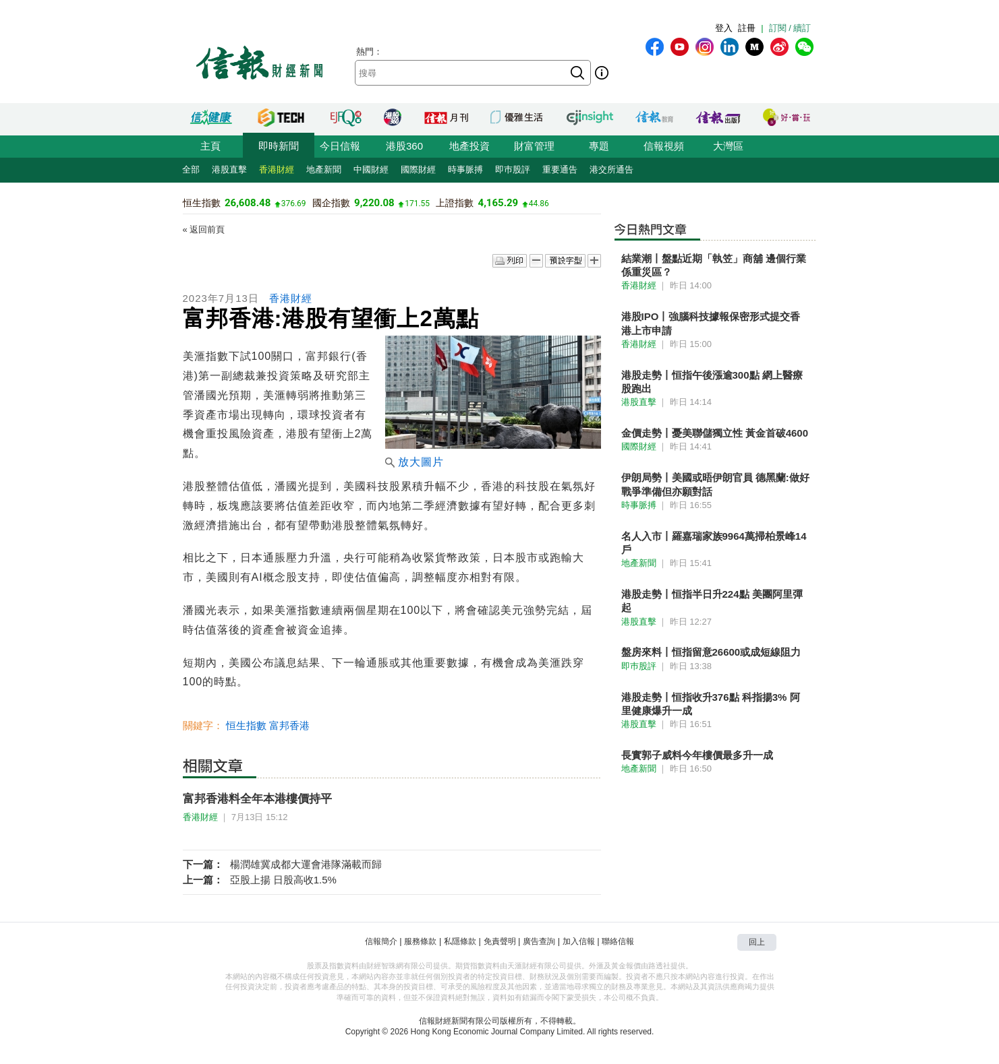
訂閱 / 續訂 (790, 28)
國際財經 (418, 169)
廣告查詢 (539, 941)
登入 (724, 28)
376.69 (293, 203)
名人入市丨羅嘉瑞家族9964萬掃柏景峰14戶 (714, 542)
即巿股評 (512, 169)
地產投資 (469, 146)
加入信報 (579, 941)
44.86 (539, 203)
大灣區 (728, 146)
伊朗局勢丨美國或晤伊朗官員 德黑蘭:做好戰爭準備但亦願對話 (715, 484)
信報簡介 (381, 941)
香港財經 (276, 169)
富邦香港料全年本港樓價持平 (257, 798)
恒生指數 (202, 202)
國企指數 (331, 202)
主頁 (210, 146)
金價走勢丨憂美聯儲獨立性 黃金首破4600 (715, 433)
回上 (757, 942)
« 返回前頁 (204, 229)
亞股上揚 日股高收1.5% (283, 879)
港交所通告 (611, 169)
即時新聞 (278, 146)
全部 (191, 169)
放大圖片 (414, 462)
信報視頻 (664, 146)
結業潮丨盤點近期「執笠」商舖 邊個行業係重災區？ (713, 265)
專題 (599, 146)
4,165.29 (498, 203)
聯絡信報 (618, 941)
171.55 (417, 203)
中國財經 (371, 169)
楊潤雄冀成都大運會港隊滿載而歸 (306, 864)
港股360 (404, 146)
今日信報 (340, 146)
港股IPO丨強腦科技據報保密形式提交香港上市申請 (711, 323)
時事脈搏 (465, 169)
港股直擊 (229, 169)
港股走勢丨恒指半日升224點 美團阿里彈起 (712, 600)
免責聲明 (500, 941)
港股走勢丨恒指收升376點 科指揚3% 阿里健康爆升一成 (710, 703)
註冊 (746, 28)
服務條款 (420, 941)
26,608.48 (247, 203)
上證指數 (455, 202)
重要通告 (559, 169)
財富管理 (534, 146)
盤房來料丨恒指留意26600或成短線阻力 (711, 652)
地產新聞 (323, 169)
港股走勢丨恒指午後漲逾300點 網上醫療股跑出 (712, 381)
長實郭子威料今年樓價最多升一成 (697, 755)
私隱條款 (460, 941)
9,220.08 (374, 203)
